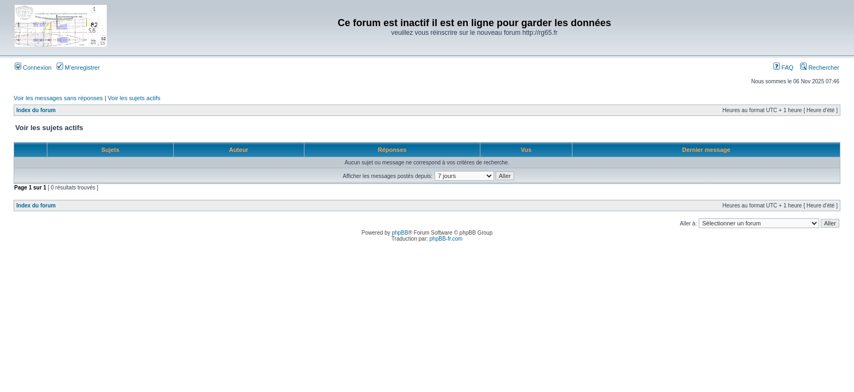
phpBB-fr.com (446, 239)
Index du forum (36, 110)
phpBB (400, 233)
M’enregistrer (78, 67)
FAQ (783, 67)
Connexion (33, 67)
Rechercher (819, 67)
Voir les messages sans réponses (58, 98)
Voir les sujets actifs (134, 98)
